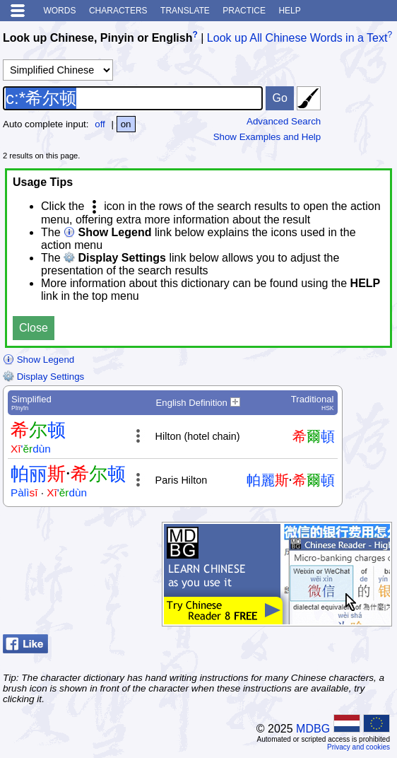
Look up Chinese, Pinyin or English (97, 38)
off (100, 124)
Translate (185, 11)
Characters (118, 11)
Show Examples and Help (267, 137)
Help (289, 11)
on (126, 124)
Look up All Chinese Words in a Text (297, 38)
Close (33, 328)
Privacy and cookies (358, 747)
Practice (244, 11)
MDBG (313, 729)
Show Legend (38, 359)
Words (59, 11)
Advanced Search (284, 121)
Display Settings (43, 376)
